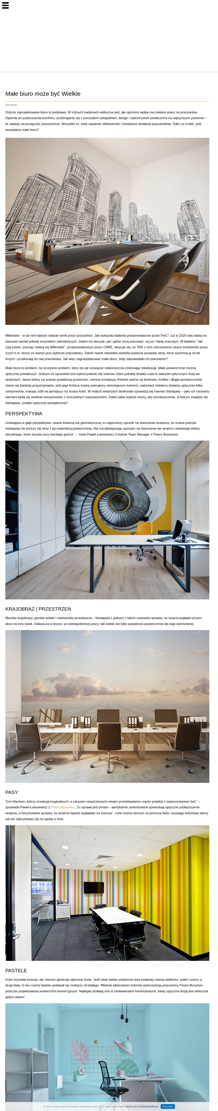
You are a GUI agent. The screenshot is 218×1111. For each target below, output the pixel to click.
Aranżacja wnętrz (195, 66)
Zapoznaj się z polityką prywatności (142, 1106)
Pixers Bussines (62, 807)
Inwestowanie (193, 33)
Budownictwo (192, 44)
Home (187, 11)
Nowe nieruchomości (198, 22)
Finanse (189, 55)
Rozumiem (168, 1106)
